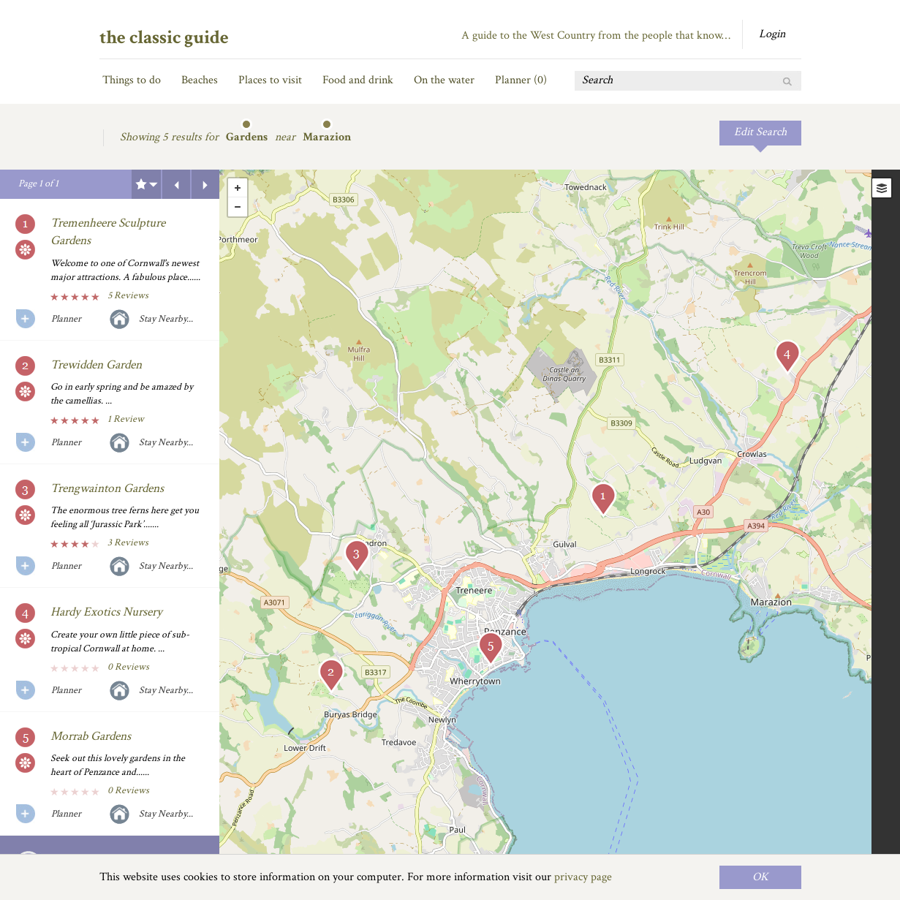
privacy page (583, 877)
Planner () (521, 80)
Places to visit (270, 80)
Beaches (199, 80)
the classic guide (164, 37)
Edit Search (760, 132)
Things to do (131, 80)
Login (772, 34)
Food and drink (357, 80)
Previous (176, 184)
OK (760, 877)
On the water (444, 80)
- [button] (237, 206)
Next (205, 184)
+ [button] (237, 187)
